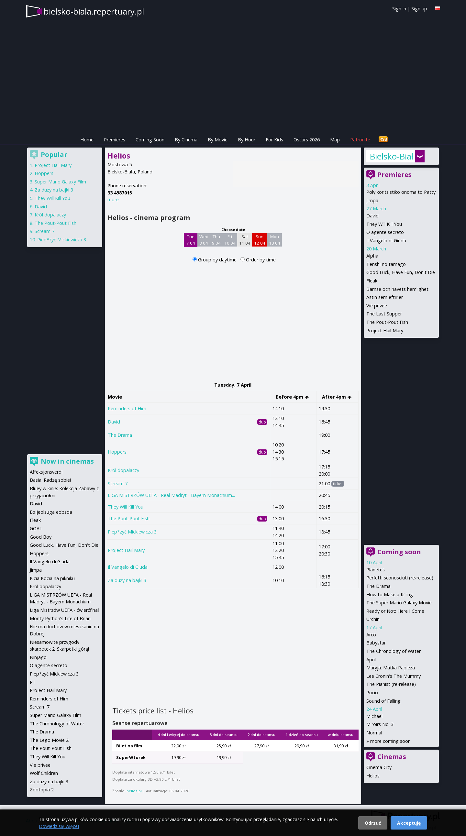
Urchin (373, 619)
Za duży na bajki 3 (127, 580)
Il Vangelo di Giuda (128, 567)
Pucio (372, 692)
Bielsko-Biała (392, 156)
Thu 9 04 (216, 240)
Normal (374, 733)
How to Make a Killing (389, 594)
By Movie (217, 140)
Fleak (371, 281)
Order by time (261, 260)
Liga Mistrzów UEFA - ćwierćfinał (64, 610)
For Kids (274, 140)
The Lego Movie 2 (49, 740)
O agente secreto (385, 232)
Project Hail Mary (126, 550)
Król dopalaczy (123, 470)
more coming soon (390, 741)
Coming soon (399, 551)
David (114, 422)
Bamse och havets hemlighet (397, 289)
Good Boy (40, 537)
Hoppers (117, 452)
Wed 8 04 (203, 240)
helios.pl (134, 790)
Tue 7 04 (190, 240)
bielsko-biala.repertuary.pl (94, 11)
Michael (374, 716)
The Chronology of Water (393, 651)
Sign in (399, 9)
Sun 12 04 (259, 240)
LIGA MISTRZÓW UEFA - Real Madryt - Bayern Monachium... (171, 495)
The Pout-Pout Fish (129, 518)
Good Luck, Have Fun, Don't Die (400, 272)
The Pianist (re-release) (391, 684)
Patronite (360, 140)
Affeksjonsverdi (46, 472)
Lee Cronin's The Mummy (393, 676)
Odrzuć (373, 823)
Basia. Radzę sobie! (50, 480)
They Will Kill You (125, 507)
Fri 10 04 (230, 240)
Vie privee (376, 305)
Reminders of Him (127, 408)
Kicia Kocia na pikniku (52, 578)
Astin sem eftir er (384, 297)
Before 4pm (292, 397)
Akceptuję (409, 823)
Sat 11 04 (244, 240)
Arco (371, 635)
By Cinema (186, 140)
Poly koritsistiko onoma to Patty (401, 192)
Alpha (372, 256)
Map (335, 140)
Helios (373, 776)
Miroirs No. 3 (380, 724)
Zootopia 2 (42, 789)
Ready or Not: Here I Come (395, 611)
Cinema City (379, 767)
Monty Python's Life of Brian (60, 618)
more (113, 199)
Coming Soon (150, 140)
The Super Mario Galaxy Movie (399, 603)
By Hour (246, 140)
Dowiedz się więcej (59, 826)
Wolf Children (44, 773)
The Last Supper (384, 314)
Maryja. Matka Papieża (390, 668)
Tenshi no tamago (386, 264)
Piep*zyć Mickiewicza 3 (132, 532)
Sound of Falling (383, 701)
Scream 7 (118, 483)
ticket (338, 484)
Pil (32, 682)
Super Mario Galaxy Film (60, 182)
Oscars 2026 (307, 140)
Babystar (376, 643)
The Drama (120, 435)
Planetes (375, 569)
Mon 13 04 (274, 240)
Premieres (114, 140)
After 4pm (337, 397)
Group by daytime (218, 260)
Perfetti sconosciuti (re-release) (399, 578)
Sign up (419, 9)
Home (87, 140)
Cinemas (391, 756)
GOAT (36, 528)
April (371, 659)
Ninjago (38, 657)
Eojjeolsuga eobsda (51, 512)
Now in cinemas (67, 461)
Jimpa (372, 200)
